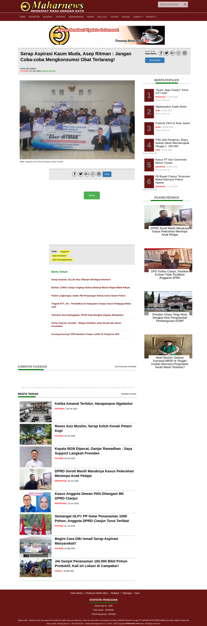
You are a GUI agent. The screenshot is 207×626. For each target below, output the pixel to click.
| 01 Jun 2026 (69, 526)
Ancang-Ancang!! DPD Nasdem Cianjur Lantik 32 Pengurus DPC (85, 334)
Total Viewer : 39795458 (103, 610)
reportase (61, 481)
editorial (60, 409)
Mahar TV (151, 16)
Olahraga (127, 593)
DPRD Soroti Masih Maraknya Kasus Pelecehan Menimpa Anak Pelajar (170, 231)
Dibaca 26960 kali (150, 153)
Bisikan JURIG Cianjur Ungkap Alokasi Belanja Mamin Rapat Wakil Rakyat (90, 287)
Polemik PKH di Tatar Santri (173, 123)
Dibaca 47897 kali (162, 114)
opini (158, 110)
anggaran (64, 251)
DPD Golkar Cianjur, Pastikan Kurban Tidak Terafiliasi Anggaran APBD (170, 274)
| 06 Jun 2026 (71, 409)
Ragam (90, 16)
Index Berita (76, 593)
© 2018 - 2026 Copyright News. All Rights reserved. (133, 624)
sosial (58, 571)
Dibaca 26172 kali (150, 190)
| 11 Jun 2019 (171, 186)
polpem (24, 71)
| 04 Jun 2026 (69, 436)
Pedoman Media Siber (97, 593)
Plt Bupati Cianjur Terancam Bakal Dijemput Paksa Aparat (173, 179)
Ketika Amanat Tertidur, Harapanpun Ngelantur (94, 404)
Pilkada (125, 16)
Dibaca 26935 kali (162, 170)
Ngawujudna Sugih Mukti (171, 106)
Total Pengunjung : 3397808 (103, 614)
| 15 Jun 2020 (166, 150)
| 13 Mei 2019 (171, 167)
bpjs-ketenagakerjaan (62, 260)
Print (107, 174)
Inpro (137, 593)
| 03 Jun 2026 (69, 458)
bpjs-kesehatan (59, 256)
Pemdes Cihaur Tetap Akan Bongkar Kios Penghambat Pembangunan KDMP (169, 318)
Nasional (47, 16)
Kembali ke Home (128, 394)
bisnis (158, 127)
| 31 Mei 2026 (69, 548)
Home (22, 16)
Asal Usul (102, 16)
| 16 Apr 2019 (166, 110)
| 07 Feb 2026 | (35, 71)
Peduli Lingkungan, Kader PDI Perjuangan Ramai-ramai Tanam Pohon (88, 295)
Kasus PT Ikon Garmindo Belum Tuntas (171, 161)
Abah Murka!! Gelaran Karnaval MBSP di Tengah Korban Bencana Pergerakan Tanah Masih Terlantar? (169, 362)
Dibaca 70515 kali (162, 100)
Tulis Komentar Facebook (125, 366)
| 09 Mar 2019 (167, 127)
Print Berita (154, 60)
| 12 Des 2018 (172, 97)
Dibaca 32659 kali (162, 130)
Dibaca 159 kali (48, 71)
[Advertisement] (92, 222)
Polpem (114, 16)
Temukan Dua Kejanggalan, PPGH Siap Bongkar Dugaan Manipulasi (87, 315)
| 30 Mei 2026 (68, 571)
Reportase (34, 16)
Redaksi (115, 593)
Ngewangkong (76, 16)
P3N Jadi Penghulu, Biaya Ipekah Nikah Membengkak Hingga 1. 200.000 (172, 143)
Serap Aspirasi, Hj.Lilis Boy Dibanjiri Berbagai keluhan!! (81, 279)
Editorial (60, 16)
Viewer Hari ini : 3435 (103, 606)
